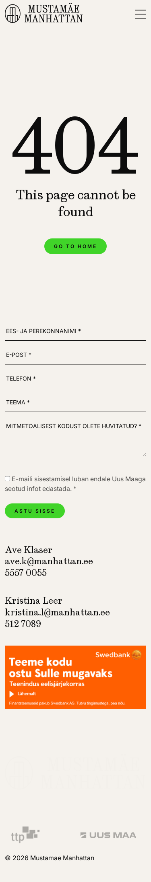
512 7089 (23, 624)
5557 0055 (26, 573)
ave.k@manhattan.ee (49, 561)
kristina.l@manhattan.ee (57, 612)
